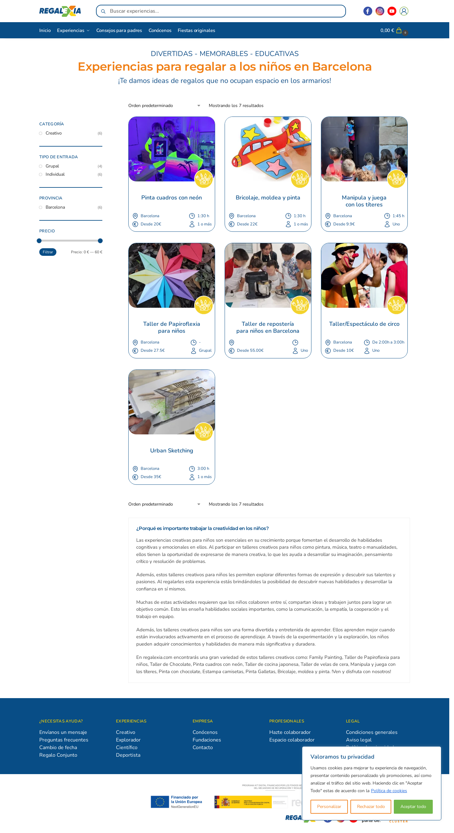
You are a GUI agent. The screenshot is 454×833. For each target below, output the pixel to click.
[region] (371, 783)
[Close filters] (104, 125)
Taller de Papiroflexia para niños (172, 327)
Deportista (128, 755)
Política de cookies (389, 791)
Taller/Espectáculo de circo (364, 324)
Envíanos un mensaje (63, 732)
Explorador (128, 739)
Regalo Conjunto (58, 755)
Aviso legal (359, 739)
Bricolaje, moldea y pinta (268, 197)
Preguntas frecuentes (63, 739)
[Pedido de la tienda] (164, 105)
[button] (395, 30)
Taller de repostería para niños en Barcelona (267, 327)
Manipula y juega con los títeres (365, 201)
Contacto (203, 747)
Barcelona (55, 207)
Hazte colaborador (290, 732)
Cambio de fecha (58, 747)
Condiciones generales (372, 732)
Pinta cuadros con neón (171, 197)
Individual (55, 174)
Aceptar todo (413, 807)
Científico (126, 747)
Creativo (54, 133)
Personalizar (329, 807)
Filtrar (48, 252)
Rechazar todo (371, 807)
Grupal (52, 166)
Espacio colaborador (292, 739)
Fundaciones (207, 739)
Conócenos (205, 732)
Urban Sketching (171, 450)
